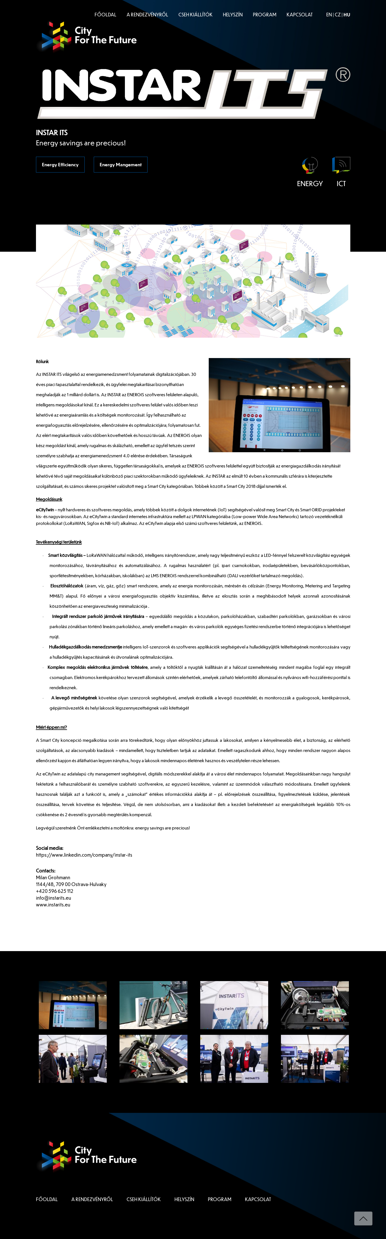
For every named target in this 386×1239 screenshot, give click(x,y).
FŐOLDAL (105, 15)
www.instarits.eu (53, 905)
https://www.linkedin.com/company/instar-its (84, 855)
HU (347, 15)
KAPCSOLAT (300, 15)
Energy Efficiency (60, 164)
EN (329, 15)
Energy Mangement (121, 164)
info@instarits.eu (53, 898)
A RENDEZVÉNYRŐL (147, 15)
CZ (338, 15)
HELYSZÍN (233, 15)
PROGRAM (264, 15)
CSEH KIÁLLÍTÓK (195, 15)
